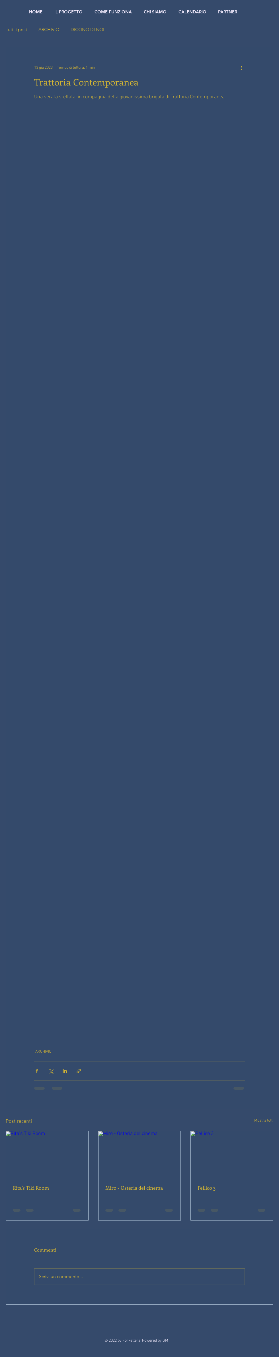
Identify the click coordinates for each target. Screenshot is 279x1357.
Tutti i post (16, 29)
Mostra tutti (263, 1120)
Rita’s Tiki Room (31, 1187)
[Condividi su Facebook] (37, 1071)
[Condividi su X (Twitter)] (51, 1071)
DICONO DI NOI (87, 29)
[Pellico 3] (232, 1154)
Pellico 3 (207, 1187)
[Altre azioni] (241, 67)
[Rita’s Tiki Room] (47, 1154)
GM (165, 1340)
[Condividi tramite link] (78, 1071)
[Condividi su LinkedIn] (64, 1071)
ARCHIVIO (48, 29)
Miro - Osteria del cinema (134, 1187)
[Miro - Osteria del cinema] (140, 1154)
